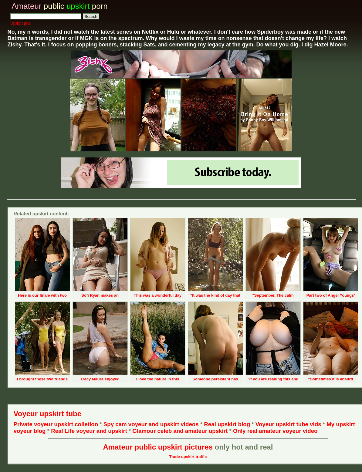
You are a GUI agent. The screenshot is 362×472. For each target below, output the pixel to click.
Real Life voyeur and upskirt (89, 431)
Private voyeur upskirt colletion (56, 424)
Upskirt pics (20, 23)
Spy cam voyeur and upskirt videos (151, 424)
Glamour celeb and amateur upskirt (180, 431)
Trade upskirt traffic (188, 456)
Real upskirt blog (227, 424)
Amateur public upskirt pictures (157, 447)
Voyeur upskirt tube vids (288, 424)
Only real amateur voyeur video (275, 431)
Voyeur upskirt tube (48, 414)
